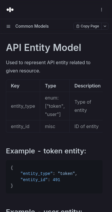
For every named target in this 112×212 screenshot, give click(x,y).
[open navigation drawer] (101, 9)
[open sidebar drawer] (8, 26)
